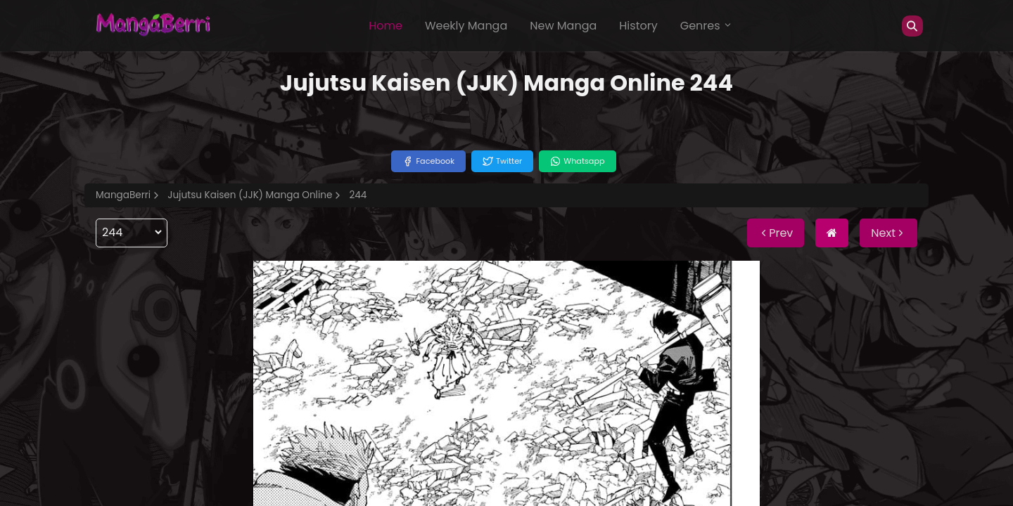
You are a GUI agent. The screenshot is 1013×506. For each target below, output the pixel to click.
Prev (775, 233)
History (638, 26)
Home (385, 26)
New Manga (563, 26)
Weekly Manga (466, 26)
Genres (706, 26)
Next (888, 233)
